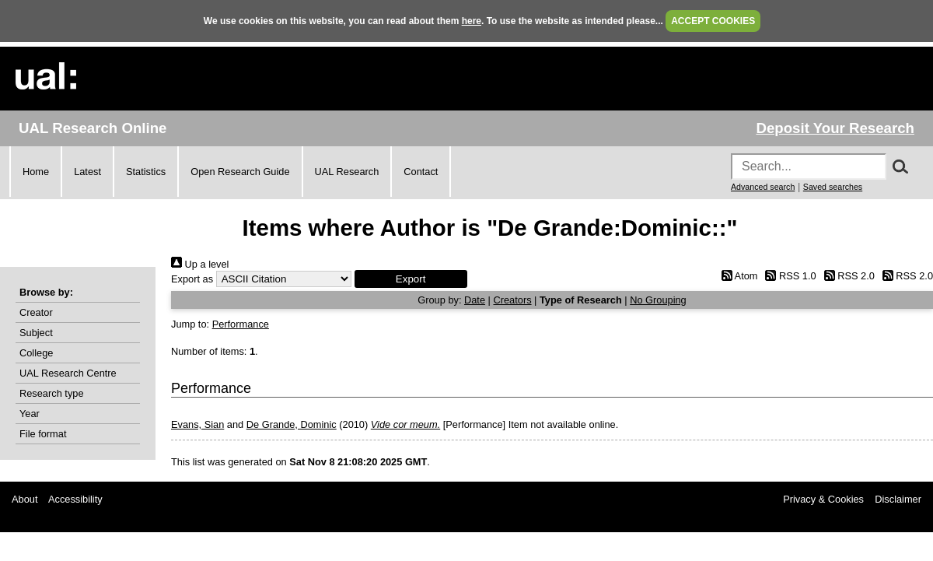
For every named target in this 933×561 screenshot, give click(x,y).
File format (42, 434)
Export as (192, 279)
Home (36, 171)
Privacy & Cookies (823, 499)
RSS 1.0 (788, 276)
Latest (87, 171)
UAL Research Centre (68, 373)
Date (474, 300)
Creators (512, 300)
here (471, 21)
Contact (421, 171)
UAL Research (347, 171)
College (36, 353)
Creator (36, 312)
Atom (736, 276)
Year (29, 413)
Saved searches (832, 186)
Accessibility (75, 499)
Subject (36, 332)
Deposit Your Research (835, 128)
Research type (51, 393)
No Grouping (658, 300)
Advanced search (763, 186)
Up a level (200, 264)
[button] (411, 279)
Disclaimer (898, 499)
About (24, 499)
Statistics (146, 171)
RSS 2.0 (847, 276)
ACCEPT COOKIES (713, 21)
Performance (240, 324)
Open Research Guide (239, 171)
